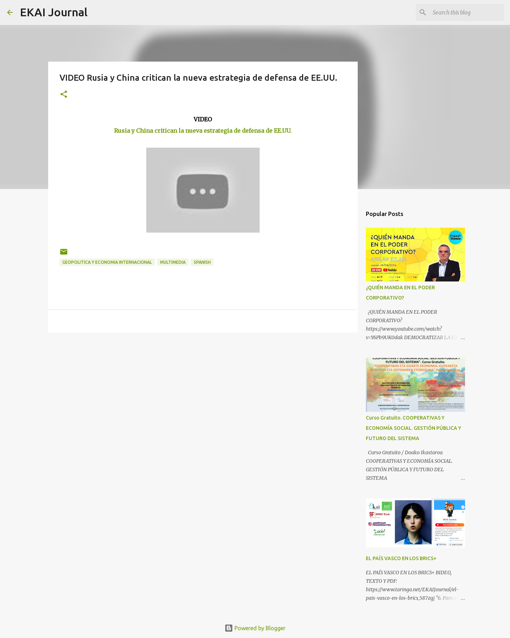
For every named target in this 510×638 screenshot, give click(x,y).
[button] (64, 94)
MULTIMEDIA (173, 262)
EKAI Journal (53, 12)
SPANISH (202, 262)
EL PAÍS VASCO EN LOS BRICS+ (401, 558)
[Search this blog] (467, 12)
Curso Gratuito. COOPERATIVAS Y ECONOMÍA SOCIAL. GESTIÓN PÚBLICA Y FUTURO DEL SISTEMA (413, 428)
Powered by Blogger (255, 628)
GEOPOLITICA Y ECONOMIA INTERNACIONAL (107, 262)
